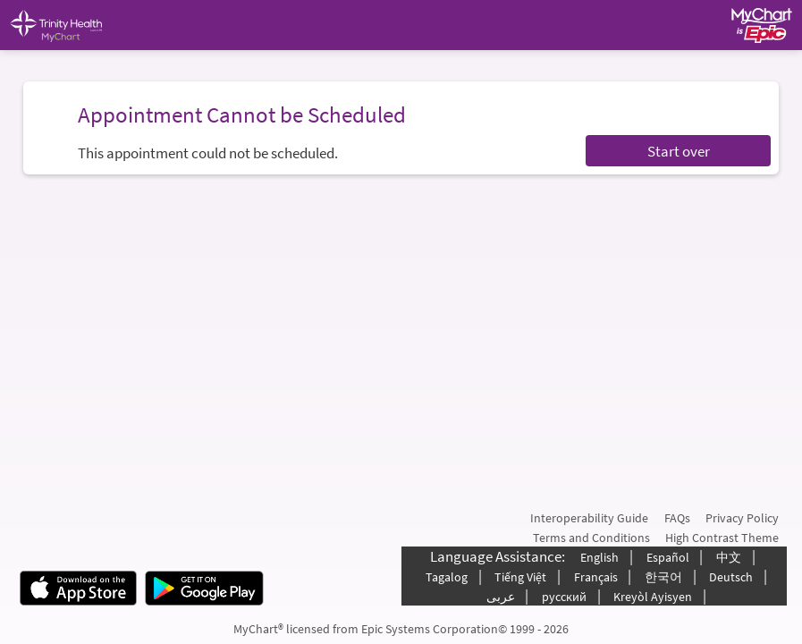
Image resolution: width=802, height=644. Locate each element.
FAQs (677, 518)
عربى (500, 597)
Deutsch (731, 577)
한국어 (663, 577)
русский (564, 597)
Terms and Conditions (591, 538)
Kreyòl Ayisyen (652, 597)
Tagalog (447, 577)
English (599, 557)
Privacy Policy (742, 518)
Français (596, 577)
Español (667, 557)
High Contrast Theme (722, 538)
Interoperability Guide (589, 518)
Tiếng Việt (520, 577)
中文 (728, 557)
